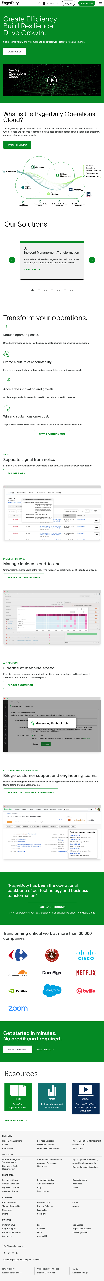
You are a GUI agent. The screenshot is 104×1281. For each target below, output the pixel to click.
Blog (39, 1187)
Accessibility (42, 1236)
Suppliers (41, 1213)
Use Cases (77, 1183)
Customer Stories (10, 1191)
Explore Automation (20, 684)
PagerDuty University (81, 1228)
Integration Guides (45, 1180)
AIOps (5, 1144)
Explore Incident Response (24, 577)
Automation (7, 1148)
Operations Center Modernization (10, 1167)
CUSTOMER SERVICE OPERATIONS (21, 770)
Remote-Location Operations (85, 1167)
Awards (75, 1206)
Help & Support (9, 1228)
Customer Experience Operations (46, 1164)
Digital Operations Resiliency (85, 1159)
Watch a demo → (45, 1049)
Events (75, 1187)
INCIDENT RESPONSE (14, 558)
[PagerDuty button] (12, 260)
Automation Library (45, 1183)
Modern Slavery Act (46, 1272)
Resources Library (10, 1180)
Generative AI (78, 1144)
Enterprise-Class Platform (48, 1148)
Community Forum (10, 1183)
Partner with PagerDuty (12, 1232)
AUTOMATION (10, 662)
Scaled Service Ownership (84, 1163)
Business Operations (46, 1140)
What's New (77, 1148)
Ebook (18, 1099)
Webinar (85, 1099)
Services (41, 1228)
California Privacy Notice (48, 1268)
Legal (39, 1224)
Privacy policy (8, 1268)
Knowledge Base (79, 1232)
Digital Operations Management (86, 1140)
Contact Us (52, 3)
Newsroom (7, 1210)
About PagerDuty (9, 1202)
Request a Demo (79, 1180)
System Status (8, 1224)
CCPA (75, 1268)
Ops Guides (77, 1224)
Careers (75, 1202)
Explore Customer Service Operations (31, 792)
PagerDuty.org (43, 1202)
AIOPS (6, 454)
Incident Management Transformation (12, 1161)
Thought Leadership (11, 1206)
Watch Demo (43, 1191)
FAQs (39, 1232)
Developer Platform (46, 1144)
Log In (68, 3)
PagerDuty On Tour (10, 1187)
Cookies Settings (80, 1272)
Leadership (42, 1210)
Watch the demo (17, 144)
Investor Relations (45, 1206)
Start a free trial (18, 1049)
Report (52, 1099)
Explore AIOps (16, 473)
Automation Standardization (49, 1159)
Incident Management (12, 1140)
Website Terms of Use (12, 1272)
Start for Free (86, 3)
